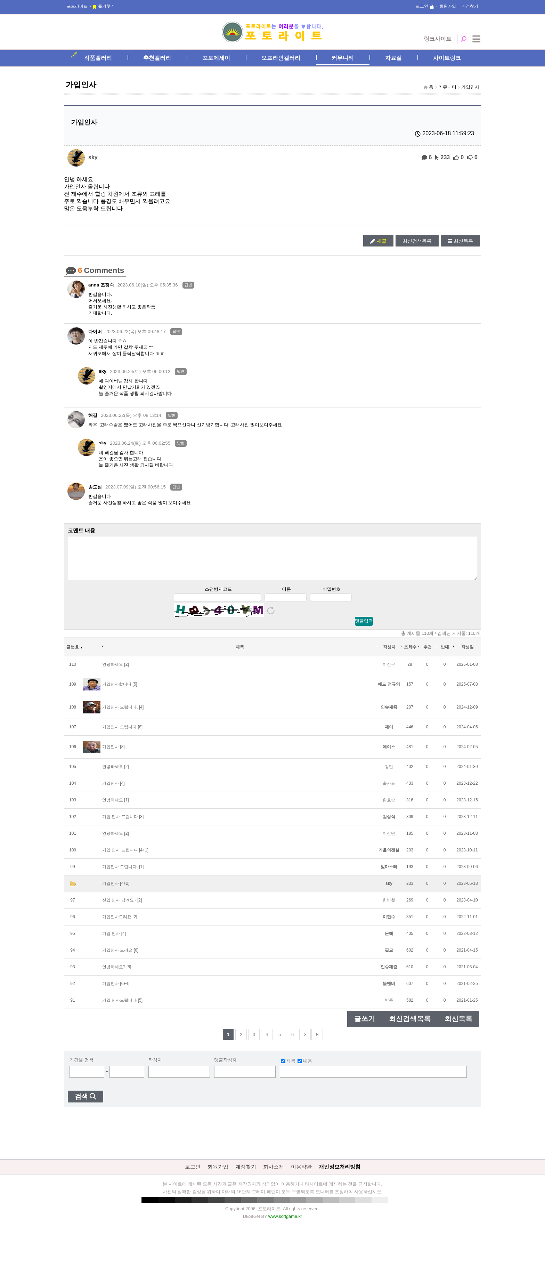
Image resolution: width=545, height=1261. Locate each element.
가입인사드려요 (116, 924)
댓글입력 (364, 628)
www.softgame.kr (285, 1223)
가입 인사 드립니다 (120, 824)
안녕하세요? (113, 974)
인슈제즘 (389, 714)
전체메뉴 (476, 39)
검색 (463, 39)
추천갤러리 (157, 58)
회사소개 (273, 1174)
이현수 (389, 924)
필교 (389, 957)
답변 (188, 285)
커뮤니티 (343, 58)
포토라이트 (77, 6)
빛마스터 (389, 874)
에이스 (389, 754)
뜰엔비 (389, 990)
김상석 (389, 824)
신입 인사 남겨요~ (119, 907)
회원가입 (447, 6)
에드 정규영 (389, 691)
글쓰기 (364, 1026)
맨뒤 (317, 1042)
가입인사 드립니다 (119, 734)
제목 (288, 1068)
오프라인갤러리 (280, 58)
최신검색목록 (417, 241)
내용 (305, 1068)
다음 (305, 1042)
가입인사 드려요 (117, 957)
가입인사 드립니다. (120, 714)
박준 (389, 1007)
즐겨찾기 (106, 6)
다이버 (95, 331)
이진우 (389, 671)
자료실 (393, 58)
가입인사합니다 (116, 691)
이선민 (389, 840)
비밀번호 (332, 596)
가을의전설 (389, 857)
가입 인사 (111, 940)
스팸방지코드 (218, 596)
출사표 (389, 790)
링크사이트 (438, 39)
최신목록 (463, 241)
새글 (382, 241)
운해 (389, 940)
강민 (389, 773)
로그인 (422, 6)
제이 (389, 734)
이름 (286, 596)
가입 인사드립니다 (119, 1007)
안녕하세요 (112, 671)
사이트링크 (447, 58)
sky (93, 157)
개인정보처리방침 (339, 1174)
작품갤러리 (98, 58)
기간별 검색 (81, 1067)
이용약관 (301, 1174)
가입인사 (470, 87)
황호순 (389, 807)
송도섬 (95, 487)
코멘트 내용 (81, 530)
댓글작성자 (225, 1067)
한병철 (389, 907)
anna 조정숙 (101, 285)
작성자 (155, 1067)
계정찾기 (470, 6)
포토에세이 (216, 58)
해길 (92, 415)
